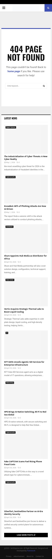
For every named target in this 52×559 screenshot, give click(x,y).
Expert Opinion (10, 127)
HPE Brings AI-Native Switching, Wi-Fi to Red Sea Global (25, 413)
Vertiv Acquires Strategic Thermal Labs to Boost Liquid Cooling (24, 310)
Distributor (9, 226)
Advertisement (19, 556)
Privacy (8, 556)
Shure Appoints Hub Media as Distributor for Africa (25, 257)
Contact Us (40, 556)
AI (6, 333)
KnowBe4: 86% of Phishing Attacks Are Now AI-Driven (25, 207)
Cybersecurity (10, 177)
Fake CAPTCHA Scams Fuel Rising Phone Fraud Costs (23, 463)
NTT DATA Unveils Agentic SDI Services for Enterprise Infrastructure (24, 363)
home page (14, 71)
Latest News (10, 118)
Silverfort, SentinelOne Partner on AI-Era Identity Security (23, 513)
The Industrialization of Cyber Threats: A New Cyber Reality (25, 158)
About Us (30, 556)
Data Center (10, 280)
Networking (9, 382)
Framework (31, 551)
